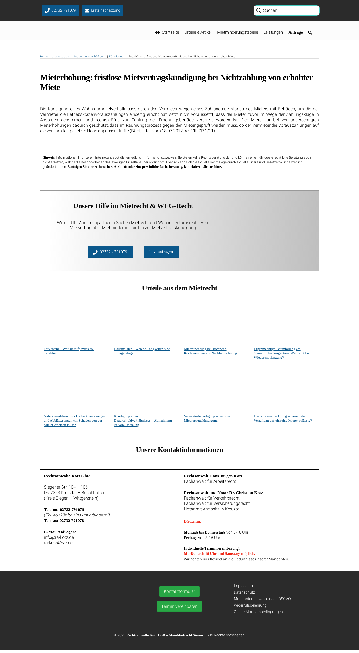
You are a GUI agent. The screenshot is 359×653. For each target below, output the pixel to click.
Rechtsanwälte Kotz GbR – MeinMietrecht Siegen (164, 638)
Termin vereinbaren (179, 609)
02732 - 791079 (110, 253)
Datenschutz (244, 595)
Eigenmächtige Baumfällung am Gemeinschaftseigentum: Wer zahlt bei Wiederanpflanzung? (282, 354)
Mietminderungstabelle (237, 33)
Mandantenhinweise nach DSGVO (262, 602)
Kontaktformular (179, 594)
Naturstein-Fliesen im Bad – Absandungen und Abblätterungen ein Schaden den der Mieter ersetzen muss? (74, 422)
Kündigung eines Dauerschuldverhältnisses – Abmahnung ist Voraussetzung (143, 422)
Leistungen (273, 33)
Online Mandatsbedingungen (258, 615)
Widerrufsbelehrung (250, 608)
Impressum (243, 589)
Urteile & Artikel (198, 33)
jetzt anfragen (161, 252)
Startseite (167, 33)
